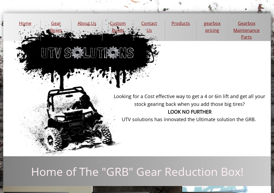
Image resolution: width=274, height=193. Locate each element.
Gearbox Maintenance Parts (246, 30)
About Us (87, 23)
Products (181, 23)
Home (25, 23)
